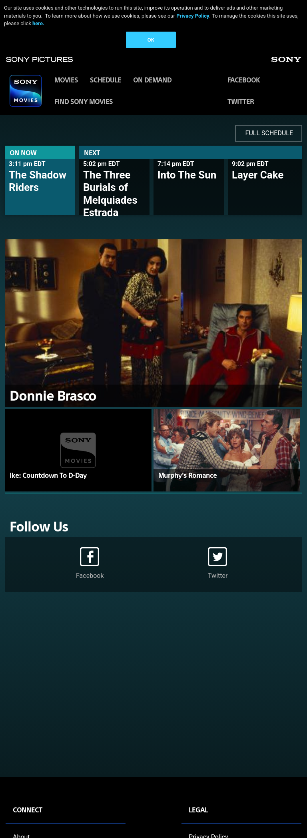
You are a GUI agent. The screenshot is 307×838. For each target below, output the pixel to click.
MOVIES (66, 80)
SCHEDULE (105, 80)
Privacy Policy (192, 16)
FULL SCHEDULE (269, 133)
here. (38, 23)
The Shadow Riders (37, 181)
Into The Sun (186, 175)
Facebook (243, 80)
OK (151, 40)
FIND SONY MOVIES (83, 101)
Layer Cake (257, 175)
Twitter (240, 101)
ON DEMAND (152, 80)
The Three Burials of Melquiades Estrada (110, 194)
